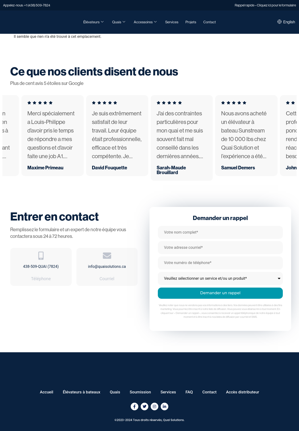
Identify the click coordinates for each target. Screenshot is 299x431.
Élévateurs (93, 22)
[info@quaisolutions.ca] (107, 255)
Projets (190, 22)
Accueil (46, 392)
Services (171, 22)
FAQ (189, 392)
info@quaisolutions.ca (107, 266)
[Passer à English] (289, 22)
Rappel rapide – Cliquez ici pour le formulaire (265, 5)
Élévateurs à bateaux (81, 392)
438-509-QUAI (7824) (41, 266)
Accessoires (145, 22)
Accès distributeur (242, 392)
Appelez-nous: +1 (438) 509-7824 (26, 5)
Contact (209, 22)
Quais (118, 22)
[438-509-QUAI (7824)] (41, 255)
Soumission (140, 392)
